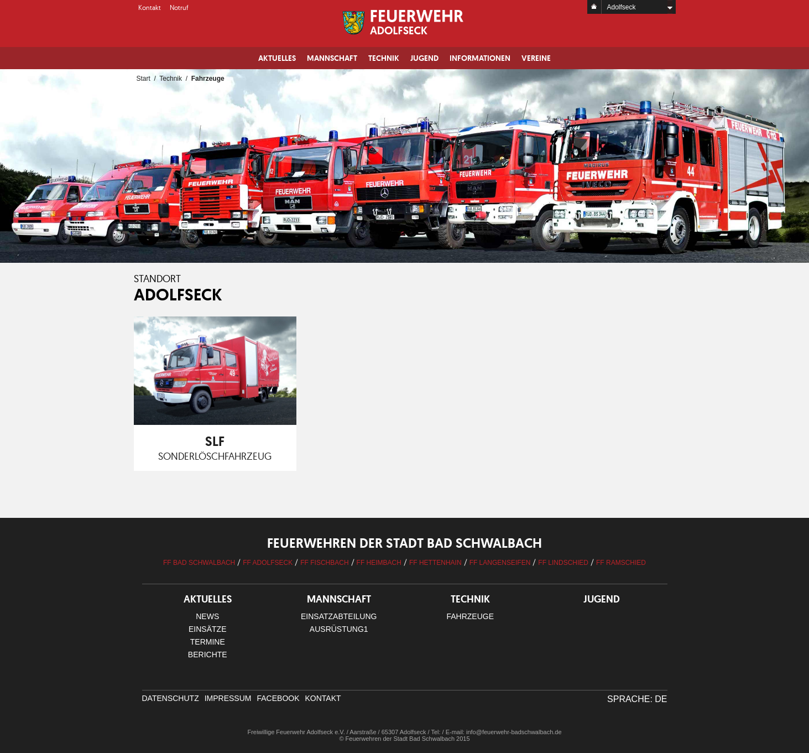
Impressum (228, 698)
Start (143, 78)
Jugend (424, 58)
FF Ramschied (621, 563)
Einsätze (207, 629)
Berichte (207, 654)
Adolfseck (621, 7)
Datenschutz (170, 698)
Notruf (179, 7)
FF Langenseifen (500, 563)
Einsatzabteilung (339, 616)
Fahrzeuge (470, 616)
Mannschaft (332, 58)
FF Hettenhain (435, 563)
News (207, 616)
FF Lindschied (563, 563)
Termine (207, 641)
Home (594, 7)
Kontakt (149, 7)
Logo (404, 22)
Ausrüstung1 (339, 629)
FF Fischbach (324, 563)
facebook (278, 698)
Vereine (536, 58)
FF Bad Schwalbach (199, 563)
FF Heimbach (379, 563)
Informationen (480, 58)
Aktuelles (277, 58)
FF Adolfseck (268, 563)
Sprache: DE (637, 699)
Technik (383, 58)
